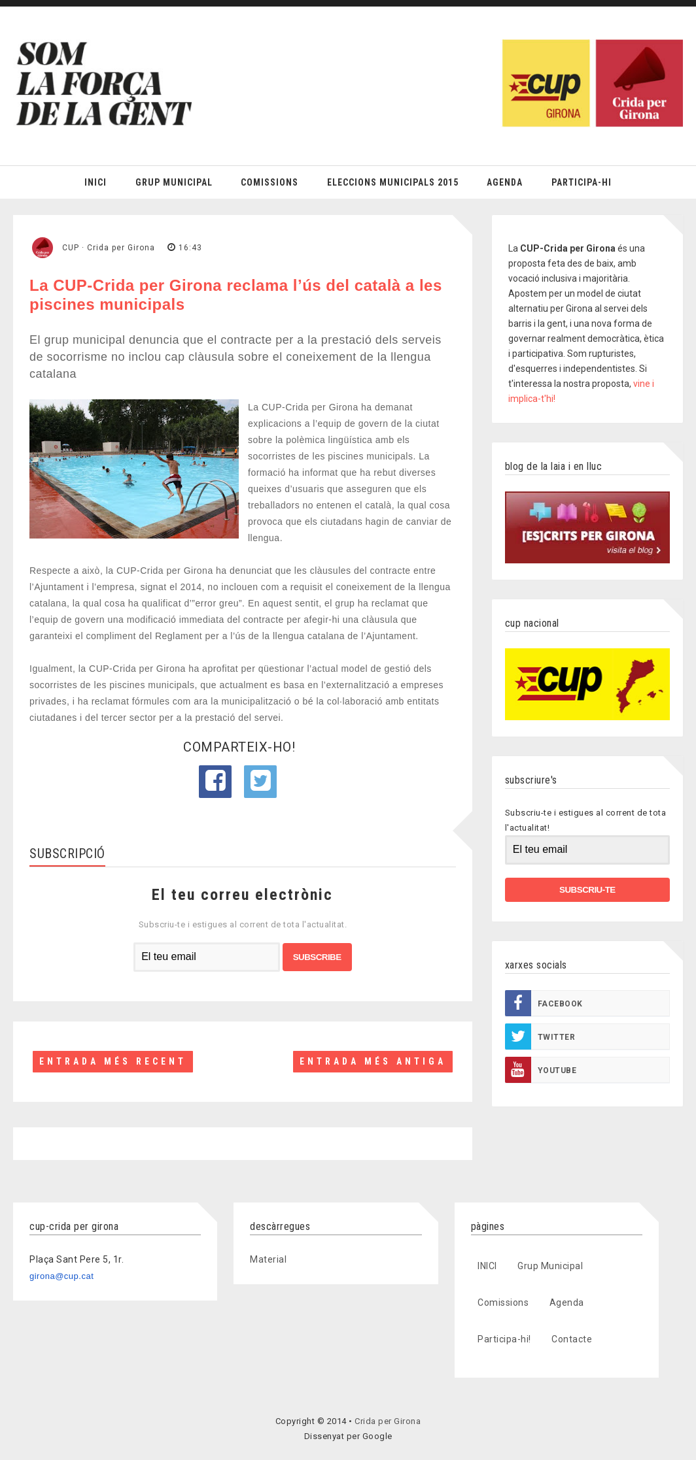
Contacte (571, 1339)
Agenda (505, 182)
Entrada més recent (112, 1061)
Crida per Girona (388, 1421)
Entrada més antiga (373, 1061)
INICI (487, 1266)
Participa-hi (581, 182)
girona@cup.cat (61, 1276)
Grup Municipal (174, 182)
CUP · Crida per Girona (108, 247)
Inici (95, 182)
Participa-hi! (504, 1339)
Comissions (269, 182)
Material (268, 1259)
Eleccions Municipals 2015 (393, 182)
